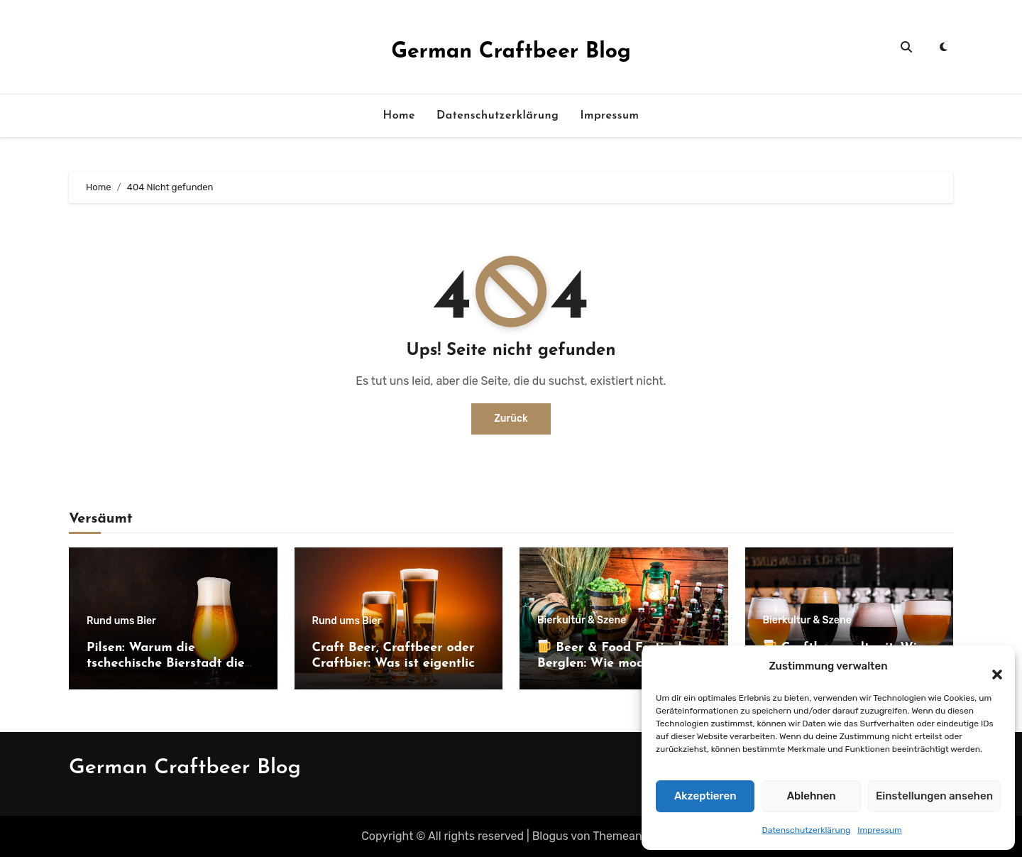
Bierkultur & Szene (581, 621)
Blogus (550, 836)
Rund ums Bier (121, 621)
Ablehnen (811, 796)
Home (399, 115)
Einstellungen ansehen (934, 796)
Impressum (879, 830)
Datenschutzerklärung (806, 830)
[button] (990, 666)
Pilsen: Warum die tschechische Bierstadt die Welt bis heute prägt (166, 663)
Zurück (511, 419)
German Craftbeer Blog (511, 52)
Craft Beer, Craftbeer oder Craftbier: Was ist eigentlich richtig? (397, 663)
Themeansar (625, 836)
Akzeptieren (705, 796)
